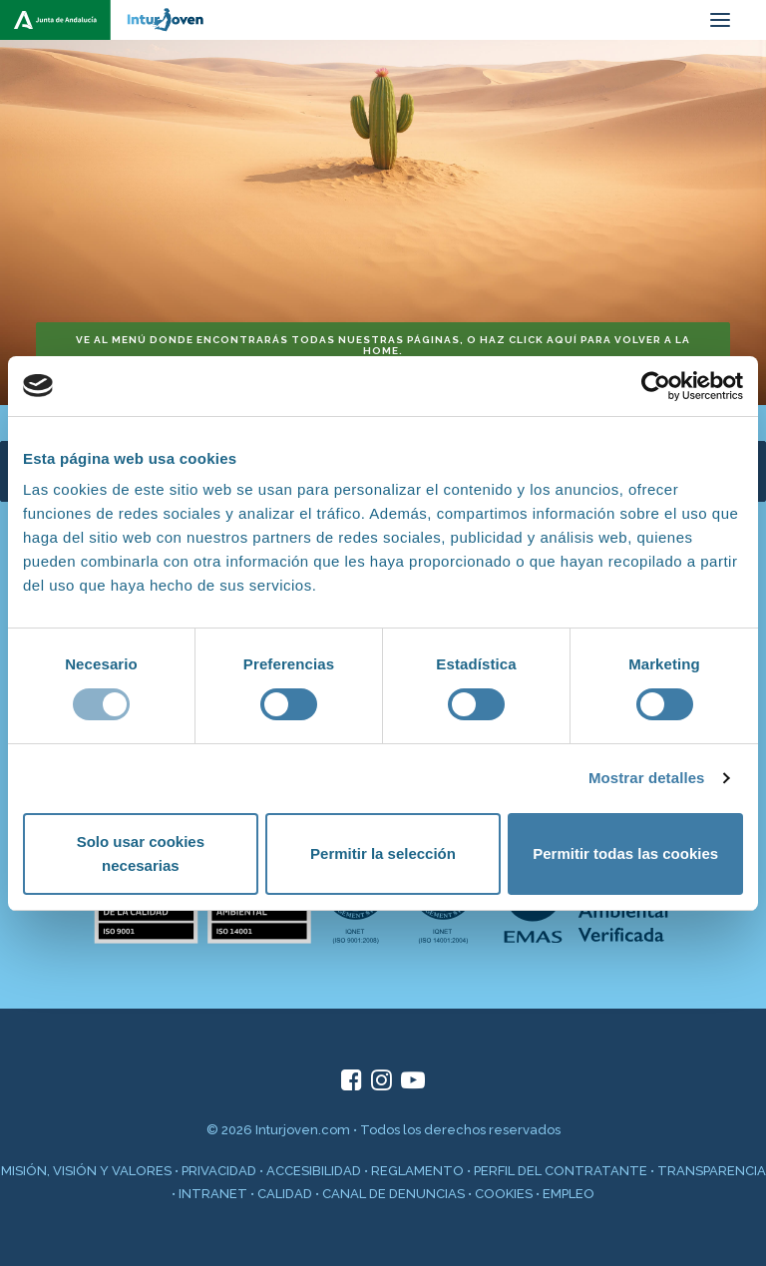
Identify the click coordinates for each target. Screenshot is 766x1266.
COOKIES (504, 1193)
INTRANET (213, 1193)
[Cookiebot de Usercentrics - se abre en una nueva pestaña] (656, 386)
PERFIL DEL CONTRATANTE (560, 1170)
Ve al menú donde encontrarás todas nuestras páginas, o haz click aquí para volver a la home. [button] (384, 345)
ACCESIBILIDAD (313, 1170)
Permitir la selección (383, 853)
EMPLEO (568, 1193)
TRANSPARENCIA (711, 1170)
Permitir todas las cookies (625, 853)
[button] (720, 20)
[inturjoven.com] (110, 20)
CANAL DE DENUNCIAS (393, 1193)
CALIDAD (284, 1193)
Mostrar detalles (646, 777)
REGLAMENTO (417, 1170)
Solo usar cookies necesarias (140, 853)
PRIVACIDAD (219, 1170)
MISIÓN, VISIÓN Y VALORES (86, 1170)
